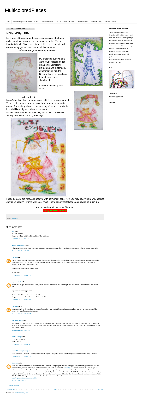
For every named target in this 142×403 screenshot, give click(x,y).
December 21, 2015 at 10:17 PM (21, 275)
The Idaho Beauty (17, 320)
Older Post (100, 389)
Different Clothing (96, 22)
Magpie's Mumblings (18, 245)
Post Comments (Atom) (21, 393)
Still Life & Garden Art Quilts (65, 22)
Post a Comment (14, 385)
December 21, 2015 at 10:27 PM (21, 300)
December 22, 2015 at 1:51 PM (21, 344)
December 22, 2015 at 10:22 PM (21, 356)
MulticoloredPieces (25, 10)
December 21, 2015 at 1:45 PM (21, 239)
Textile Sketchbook (82, 22)
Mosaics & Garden (111, 22)
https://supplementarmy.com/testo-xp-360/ (24, 378)
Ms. (13, 231)
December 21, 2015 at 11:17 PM (21, 314)
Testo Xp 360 (68, 368)
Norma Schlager (17, 337)
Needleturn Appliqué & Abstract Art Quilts (25, 22)
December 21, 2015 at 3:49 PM (21, 251)
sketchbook (15, 218)
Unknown (15, 257)
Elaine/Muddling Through (20, 351)
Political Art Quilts (47, 22)
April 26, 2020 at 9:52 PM (19, 381)
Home (8, 22)
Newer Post (10, 389)
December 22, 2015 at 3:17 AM (21, 330)
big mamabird (16, 282)
